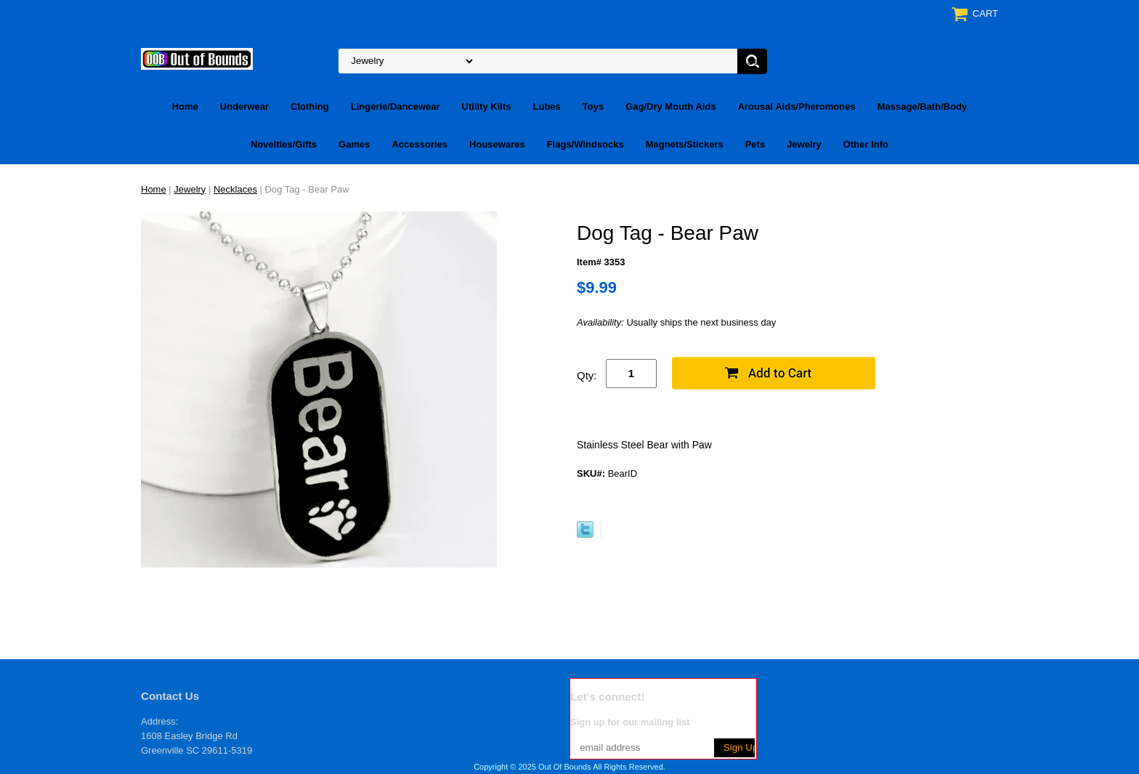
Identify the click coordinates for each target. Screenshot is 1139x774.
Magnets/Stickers (684, 144)
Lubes (547, 106)
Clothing (310, 106)
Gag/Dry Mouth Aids (670, 106)
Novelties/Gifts (284, 144)
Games (354, 144)
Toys (593, 106)
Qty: (587, 375)
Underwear (244, 106)
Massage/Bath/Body (922, 106)
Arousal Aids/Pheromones (797, 106)
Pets (755, 144)
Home (185, 106)
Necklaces (235, 189)
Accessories (419, 144)
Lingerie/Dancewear (395, 106)
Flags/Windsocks (585, 144)
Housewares (497, 144)
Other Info (865, 144)
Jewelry (804, 144)
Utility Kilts (486, 106)
